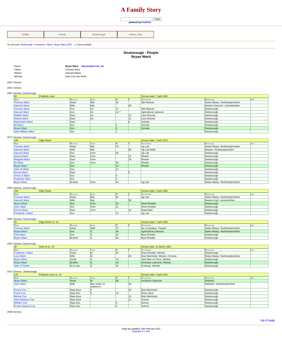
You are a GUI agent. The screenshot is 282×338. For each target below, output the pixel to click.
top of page (268, 320)
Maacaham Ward (23, 121)
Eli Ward (18, 125)
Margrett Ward (21, 159)
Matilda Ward (21, 115)
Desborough (99, 34)
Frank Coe (19, 293)
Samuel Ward (21, 112)
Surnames (40, 44)
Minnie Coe (20, 296)
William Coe (20, 302)
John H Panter (22, 265)
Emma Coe (20, 290)
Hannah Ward (21, 105)
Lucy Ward (20, 256)
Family (62, 34)
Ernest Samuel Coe (24, 306)
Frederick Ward (22, 178)
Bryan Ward (20, 128)
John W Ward (21, 169)
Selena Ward (21, 118)
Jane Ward (20, 284)
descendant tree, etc (92, 66)
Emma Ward (21, 172)
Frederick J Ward (23, 213)
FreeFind (146, 22)
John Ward (20, 206)
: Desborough (28, 93)
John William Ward (24, 131)
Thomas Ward (21, 102)
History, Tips (135, 34)
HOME (25, 34)
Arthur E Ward (21, 175)
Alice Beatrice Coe (24, 299)
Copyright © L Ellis (141, 331)
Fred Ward (20, 234)
